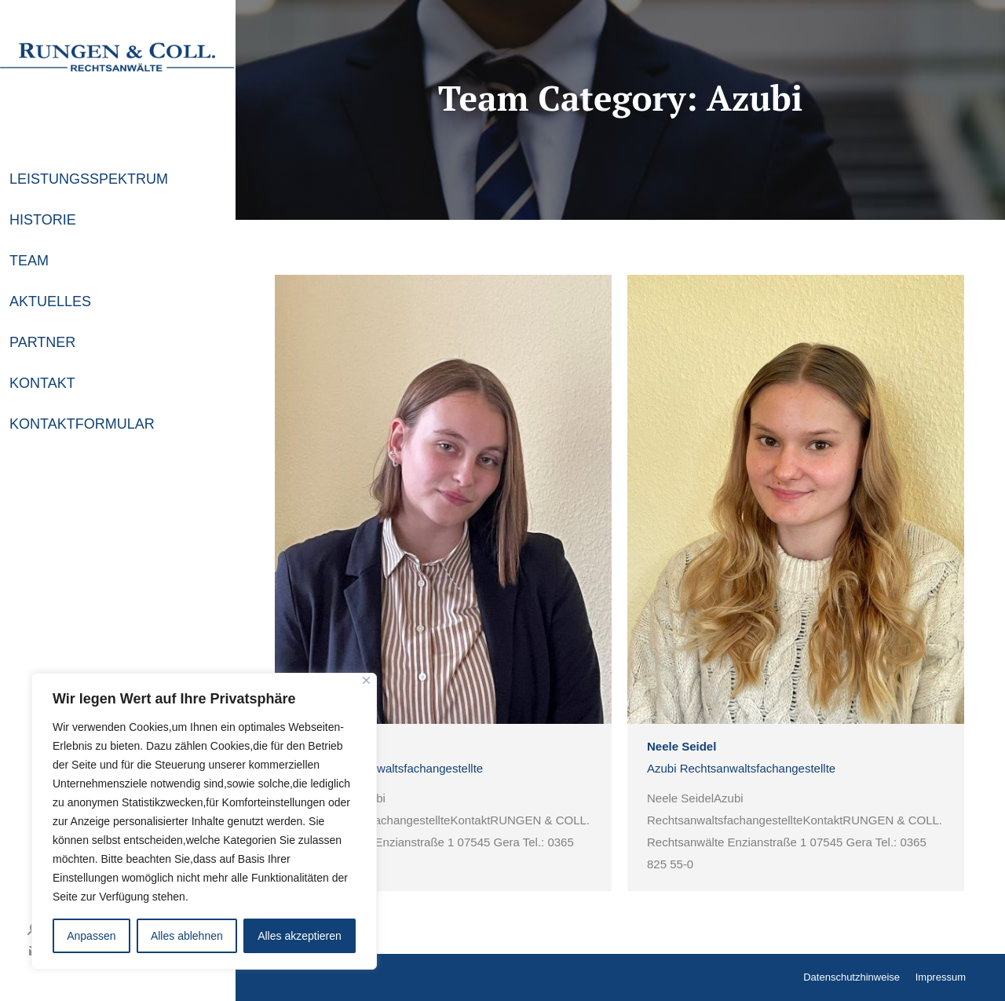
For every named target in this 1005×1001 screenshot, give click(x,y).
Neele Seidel (681, 746)
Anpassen (91, 936)
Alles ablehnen (187, 936)
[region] (204, 821)
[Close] (366, 680)
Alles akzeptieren (300, 936)
